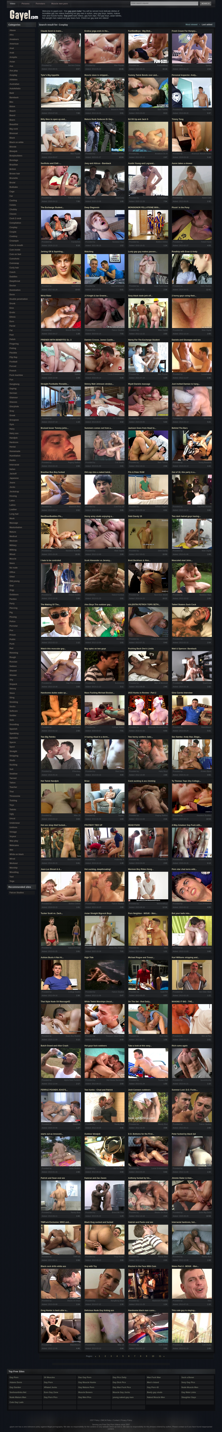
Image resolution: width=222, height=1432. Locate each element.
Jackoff (13, 474)
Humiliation (15, 456)
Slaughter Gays (188, 1397)
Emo (12, 308)
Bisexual (14, 133)
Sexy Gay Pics (188, 1382)
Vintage (13, 832)
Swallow (13, 774)
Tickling (13, 800)
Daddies (13, 276)
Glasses (13, 402)
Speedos (14, 738)
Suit (11, 769)
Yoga (12, 881)
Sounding (14, 724)
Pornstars (40, 3)
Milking (13, 550)
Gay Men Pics (84, 1397)
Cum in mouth (16, 245)
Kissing (13, 496)
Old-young (15, 581)
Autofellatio (15, 88)
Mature (13, 532)
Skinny (13, 688)
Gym (12, 424)
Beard (12, 115)
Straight (13, 751)
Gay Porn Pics (50, 1397)
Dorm (12, 294)
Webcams (14, 845)
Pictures (25, 3)
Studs (12, 760)
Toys (12, 805)
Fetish (12, 339)
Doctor (13, 285)
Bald (12, 93)
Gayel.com (24, 15)
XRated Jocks (50, 1387)
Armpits (13, 57)
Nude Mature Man (18, 1397)
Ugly (12, 814)
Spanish (13, 729)
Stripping (14, 756)
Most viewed (191, 24)
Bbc (11, 102)
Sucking (13, 765)
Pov (11, 630)
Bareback (14, 97)
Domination (15, 290)
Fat (11, 330)
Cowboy (13, 236)
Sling (12, 697)
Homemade (15, 451)
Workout (14, 863)
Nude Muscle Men (189, 1387)
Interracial (14, 465)
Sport (12, 747)
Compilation (15, 223)
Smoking (14, 702)
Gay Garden (15, 1387)
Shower (13, 675)
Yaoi (12, 877)
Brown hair (15, 173)
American (14, 44)
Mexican (13, 541)
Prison (13, 635)
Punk (12, 644)
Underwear (15, 823)
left (95, 1356)
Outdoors (14, 594)
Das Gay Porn (84, 1377)
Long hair (14, 514)
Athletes (13, 79)
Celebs (13, 205)
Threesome (15, 796)
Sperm (13, 742)
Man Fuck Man (154, 1377)
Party (12, 603)
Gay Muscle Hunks (87, 1382)
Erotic (12, 312)
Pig (11, 612)
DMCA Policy (106, 1420)
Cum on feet (15, 254)
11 (160, 1356)
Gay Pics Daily (120, 1377)
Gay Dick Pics (119, 1382)
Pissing (13, 617)
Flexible (13, 353)
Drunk (12, 303)
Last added (207, 24)
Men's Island (153, 1382)
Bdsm (12, 106)
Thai (12, 791)
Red (11, 648)
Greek (12, 415)
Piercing (13, 608)
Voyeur (13, 836)
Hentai (13, 447)
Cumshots (14, 259)
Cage (12, 191)
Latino (13, 505)
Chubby (13, 209)
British (13, 169)
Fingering (14, 344)
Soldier (13, 715)
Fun (11, 379)
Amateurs (14, 39)
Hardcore (14, 442)
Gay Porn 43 (153, 1387)
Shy (11, 680)
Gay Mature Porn (86, 1387)
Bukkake (14, 187)
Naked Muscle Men (156, 1397)
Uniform (13, 827)
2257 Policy (94, 1420)
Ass (11, 66)
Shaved (13, 671)
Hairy (12, 429)
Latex (12, 500)
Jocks (12, 487)
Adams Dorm (16, 1382)
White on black (17, 854)
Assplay (13, 75)
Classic (13, 214)
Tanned (13, 778)
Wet (11, 850)
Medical (13, 536)
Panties (13, 599)
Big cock (14, 129)
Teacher (13, 787)
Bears (12, 120)
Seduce (13, 666)
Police (12, 621)
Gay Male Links (188, 1392)
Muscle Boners (85, 1392)
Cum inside (15, 250)
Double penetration (19, 299)
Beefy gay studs (154, 1392)
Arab (12, 53)
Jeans (12, 482)
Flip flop (13, 357)
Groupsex (14, 420)
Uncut (12, 818)
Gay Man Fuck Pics (122, 1387)
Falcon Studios (17, 892)
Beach (13, 111)
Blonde (13, 147)
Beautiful (14, 124)
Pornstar (14, 626)
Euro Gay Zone (51, 1392)
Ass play (14, 70)
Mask (12, 518)
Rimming (14, 653)
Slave (12, 693)
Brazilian (14, 165)
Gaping (13, 388)
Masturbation (16, 527)
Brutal (12, 182)
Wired (12, 859)
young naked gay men (123, 1397)
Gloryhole (14, 406)
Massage (14, 523)
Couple (13, 232)
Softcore (14, 711)
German (13, 393)
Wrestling (14, 872)
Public (13, 639)
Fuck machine (16, 375)
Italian (12, 469)
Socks (12, 706)
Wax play (14, 841)
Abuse (13, 30)
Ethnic (13, 317)
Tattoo (13, 783)
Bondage (14, 160)
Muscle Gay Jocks (121, 1392)
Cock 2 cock (15, 218)
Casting (13, 200)
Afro (12, 35)
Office (12, 572)
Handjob (14, 438)
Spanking (14, 733)
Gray (12, 411)
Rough (13, 657)
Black (12, 138)
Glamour (14, 397)
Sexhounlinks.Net (18, 1392)
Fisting (13, 348)
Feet (12, 335)
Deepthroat (15, 281)
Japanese (14, 478)
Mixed (12, 554)
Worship (14, 868)
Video (12, 3)
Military (13, 545)
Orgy (12, 590)
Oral (12, 585)
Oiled (12, 577)
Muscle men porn (59, 3)
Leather (13, 509)
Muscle (13, 559)
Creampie (14, 241)
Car (11, 196)
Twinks (13, 809)
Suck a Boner (187, 1377)
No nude (14, 568)
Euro (12, 321)
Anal (12, 48)
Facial (12, 326)
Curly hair (14, 268)
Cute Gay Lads (17, 1402)
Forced (13, 366)
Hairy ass (14, 433)
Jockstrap (14, 491)
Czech (12, 272)
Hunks (13, 460)
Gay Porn (14, 1377)
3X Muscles (49, 1377)
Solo (12, 720)
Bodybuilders (16, 156)
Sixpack (13, 684)
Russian (13, 662)
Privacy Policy (126, 1420)
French (13, 371)
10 (153, 1356)
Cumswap (14, 263)
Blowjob (13, 151)
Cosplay (13, 227)
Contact (116, 1420)
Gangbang (14, 384)
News (12, 563)
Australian (14, 84)
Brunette (14, 178)
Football (13, 362)
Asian (12, 62)
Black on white (17, 142)
